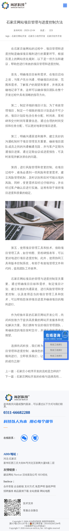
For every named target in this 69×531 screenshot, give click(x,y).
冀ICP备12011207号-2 (19, 523)
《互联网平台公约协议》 (35, 526)
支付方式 (29, 486)
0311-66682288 (17, 412)
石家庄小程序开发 (36, 36)
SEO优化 (42, 474)
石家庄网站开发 (19, 36)
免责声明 (40, 486)
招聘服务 (8, 491)
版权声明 (51, 486)
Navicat (18, 474)
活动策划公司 (29, 474)
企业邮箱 (19, 486)
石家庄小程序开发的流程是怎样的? (39, 371)
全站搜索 (34, 491)
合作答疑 (8, 486)
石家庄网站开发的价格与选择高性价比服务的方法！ (39, 376)
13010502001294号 (52, 523)
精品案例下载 (21, 491)
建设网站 (8, 474)
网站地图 (45, 491)
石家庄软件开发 (54, 36)
